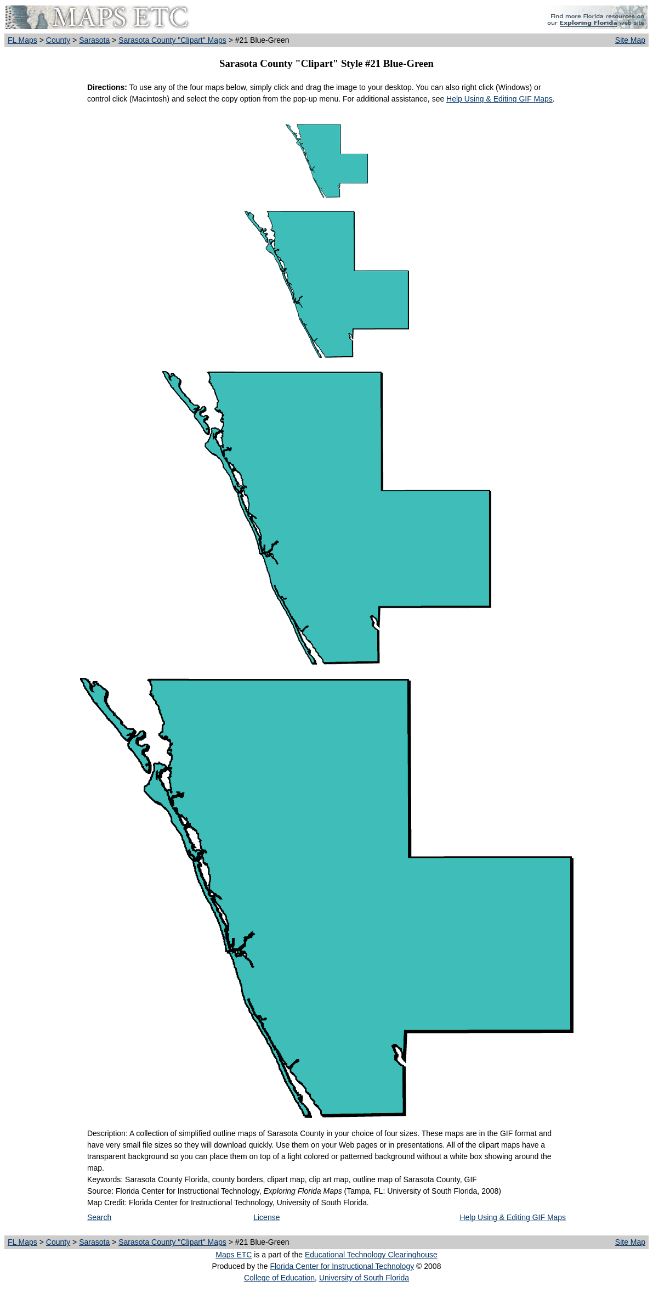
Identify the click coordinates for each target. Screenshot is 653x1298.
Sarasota (94, 40)
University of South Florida (364, 1277)
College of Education (279, 1277)
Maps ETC (233, 1254)
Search (99, 1217)
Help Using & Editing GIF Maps (499, 98)
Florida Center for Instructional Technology (342, 1266)
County (58, 40)
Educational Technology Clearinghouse (371, 1254)
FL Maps (22, 40)
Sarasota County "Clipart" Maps (172, 40)
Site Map (630, 40)
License (266, 1217)
